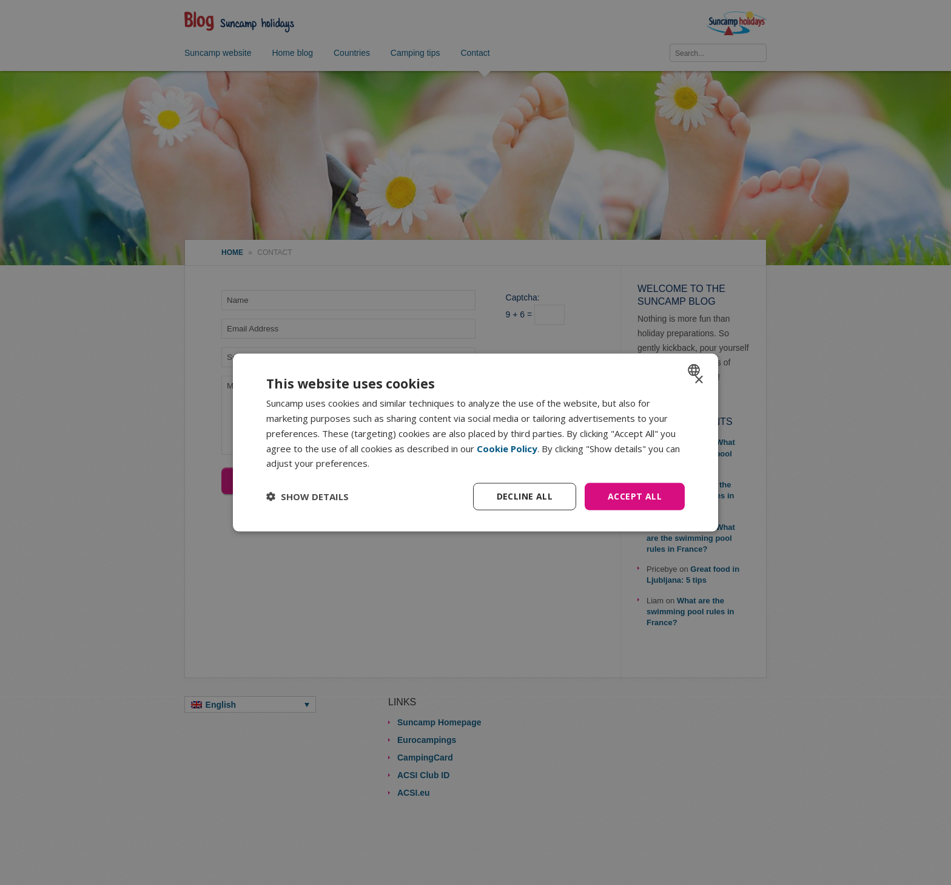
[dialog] (475, 443)
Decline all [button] (525, 496)
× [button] (698, 380)
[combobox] (695, 370)
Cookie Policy (507, 448)
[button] (307, 496)
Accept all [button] (635, 496)
